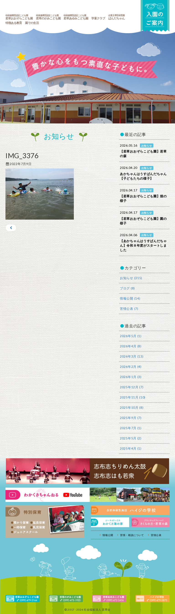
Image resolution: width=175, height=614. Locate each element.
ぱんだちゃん (116, 17)
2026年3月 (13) (131, 356)
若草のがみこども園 (48, 17)
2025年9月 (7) (131, 418)
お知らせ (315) (131, 278)
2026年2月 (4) (131, 366)
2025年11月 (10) (132, 397)
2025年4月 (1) (131, 448)
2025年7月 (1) (131, 428)
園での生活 (32, 23)
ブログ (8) (127, 288)
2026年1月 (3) (131, 377)
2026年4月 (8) (131, 346)
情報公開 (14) (130, 298)
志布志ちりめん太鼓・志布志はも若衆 (87, 471)
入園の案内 (155, 16)
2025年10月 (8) (131, 407)
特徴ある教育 (13, 23)
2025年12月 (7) (131, 387)
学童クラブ (98, 18)
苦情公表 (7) (129, 309)
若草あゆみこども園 (76, 17)
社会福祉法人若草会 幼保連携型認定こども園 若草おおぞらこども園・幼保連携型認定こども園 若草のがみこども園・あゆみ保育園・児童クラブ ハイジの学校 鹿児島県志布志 (66, 6)
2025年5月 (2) (131, 438)
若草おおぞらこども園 (19, 17)
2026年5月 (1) (131, 336)
